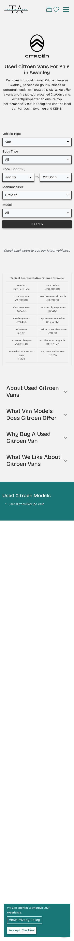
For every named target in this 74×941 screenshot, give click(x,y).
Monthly (18, 169)
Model (7, 205)
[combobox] (37, 142)
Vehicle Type (11, 134)
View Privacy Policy (24, 920)
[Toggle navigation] (66, 9)
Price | (13, 169)
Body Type (10, 151)
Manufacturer (12, 187)
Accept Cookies (22, 930)
